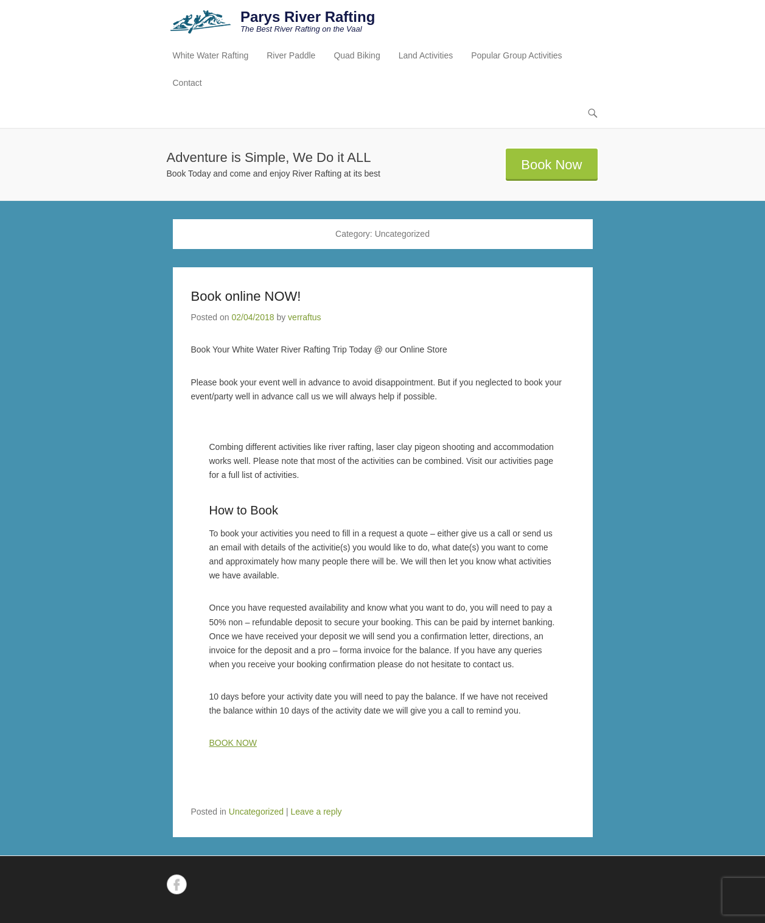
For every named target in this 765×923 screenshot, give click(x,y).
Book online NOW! (246, 296)
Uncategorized (256, 811)
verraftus (304, 317)
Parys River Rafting (307, 17)
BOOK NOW (233, 743)
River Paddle (291, 55)
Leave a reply (315, 811)
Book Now (551, 164)
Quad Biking (357, 55)
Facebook (177, 884)
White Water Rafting (211, 55)
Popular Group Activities (516, 55)
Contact (187, 83)
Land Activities (426, 55)
